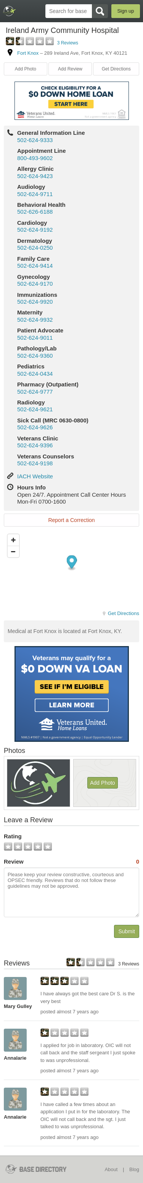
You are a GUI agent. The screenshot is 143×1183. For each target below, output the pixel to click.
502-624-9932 (35, 319)
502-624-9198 (35, 463)
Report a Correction (71, 520)
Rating (13, 836)
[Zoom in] (13, 540)
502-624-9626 (35, 427)
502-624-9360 (35, 355)
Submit (126, 931)
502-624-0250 (35, 247)
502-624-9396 (35, 445)
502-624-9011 (35, 337)
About (110, 1169)
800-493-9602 (35, 158)
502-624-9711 (35, 194)
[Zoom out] (13, 551)
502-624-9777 (35, 391)
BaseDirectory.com (9, 11)
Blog (134, 1169)
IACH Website (35, 476)
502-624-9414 (35, 265)
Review (71, 861)
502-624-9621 (35, 409)
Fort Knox (28, 53)
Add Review (70, 69)
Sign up (125, 11)
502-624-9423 (35, 176)
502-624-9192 (35, 229)
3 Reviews (67, 43)
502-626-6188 (35, 211)
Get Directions (116, 69)
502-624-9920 (35, 301)
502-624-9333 (35, 140)
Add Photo (25, 69)
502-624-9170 (35, 283)
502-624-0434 (35, 373)
